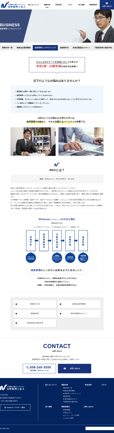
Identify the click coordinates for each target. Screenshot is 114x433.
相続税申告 (64, 48)
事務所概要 (66, 410)
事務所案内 (93, 4)
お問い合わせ (107, 6)
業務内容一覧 (35, 304)
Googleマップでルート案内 (16, 407)
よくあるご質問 (68, 418)
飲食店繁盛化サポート (81, 48)
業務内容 (47, 4)
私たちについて (33, 4)
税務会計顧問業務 (24, 48)
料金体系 (58, 4)
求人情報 (81, 4)
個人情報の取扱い (5, 428)
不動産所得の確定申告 (35, 323)
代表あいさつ (67, 412)
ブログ (70, 4)
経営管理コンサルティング (45, 48)
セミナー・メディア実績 (71, 415)
